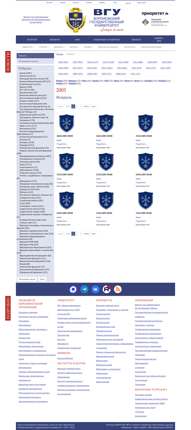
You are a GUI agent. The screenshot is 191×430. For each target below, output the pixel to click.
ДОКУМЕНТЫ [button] (59, 47)
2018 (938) (63, 68)
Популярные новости (28, 60)
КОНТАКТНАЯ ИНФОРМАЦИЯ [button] (152, 47)
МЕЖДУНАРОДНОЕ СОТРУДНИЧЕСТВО (107, 39)
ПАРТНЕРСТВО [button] (130, 47)
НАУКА (77, 39)
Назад (68, 106)
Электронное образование (70, 331)
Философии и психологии (108, 369)
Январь (59, 80)
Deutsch (76, 2)
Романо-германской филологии (111, 352)
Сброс (42, 279)
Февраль (72, 80)
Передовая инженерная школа (71, 318)
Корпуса (61, 339)
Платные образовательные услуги (34, 371)
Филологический (104, 364)
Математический (104, 331)
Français (89, 2)
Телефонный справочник (69, 348)
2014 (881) (122, 68)
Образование (25, 325)
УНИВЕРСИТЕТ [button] (28, 47)
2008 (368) (92, 73)
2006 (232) (121, 73)
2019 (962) (167, 62)
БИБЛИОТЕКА (136, 39)
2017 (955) (78, 68)
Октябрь (162, 80)
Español (102, 2)
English (62, 2)
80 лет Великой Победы (146, 308)
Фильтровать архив (27, 279)
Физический (102, 360)
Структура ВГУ (63, 314)
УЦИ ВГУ (169, 427)
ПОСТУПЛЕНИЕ (32, 39)
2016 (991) (92, 68)
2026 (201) (63, 62)
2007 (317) (106, 73)
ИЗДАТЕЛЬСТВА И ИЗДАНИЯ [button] (108, 47)
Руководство (24, 337)
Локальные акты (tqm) (145, 407)
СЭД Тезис (139, 411)
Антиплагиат (141, 416)
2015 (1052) (107, 68)
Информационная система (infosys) (151, 399)
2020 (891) (152, 62)
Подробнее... (62, 144)
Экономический (103, 377)
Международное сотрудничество (34, 393)
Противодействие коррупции (148, 321)
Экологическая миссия (145, 359)
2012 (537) (151, 68)
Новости (22, 55)
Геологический (103, 314)
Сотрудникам (141, 380)
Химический (102, 373)
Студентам (139, 367)
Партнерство (63, 335)
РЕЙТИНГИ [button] (88, 47)
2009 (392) (78, 73)
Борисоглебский (65, 358)
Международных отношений (109, 339)
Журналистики (103, 318)
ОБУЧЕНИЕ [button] (74, 47)
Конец (94, 106)
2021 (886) (138, 62)
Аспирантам (140, 371)
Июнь (116, 80)
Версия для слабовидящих (35, 16)
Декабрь (73, 83)
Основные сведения (28, 312)
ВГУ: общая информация (69, 305)
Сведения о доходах (144, 325)
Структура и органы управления (33, 316)
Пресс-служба (139, 427)
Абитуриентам (141, 363)
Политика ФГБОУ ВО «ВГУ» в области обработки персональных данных (139, 424)
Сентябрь (148, 80)
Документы (24, 321)
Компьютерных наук (105, 326)
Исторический (102, 322)
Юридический (102, 381)
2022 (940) (123, 62)
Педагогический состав (29, 342)
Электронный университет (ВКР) (150, 403)
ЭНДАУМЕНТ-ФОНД (159, 39)
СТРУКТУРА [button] (44, 47)
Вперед (86, 106)
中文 (115, 2)
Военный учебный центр (69, 368)
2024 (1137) (92, 62)
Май (106, 80)
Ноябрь (59, 83)
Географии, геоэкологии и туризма (112, 309)
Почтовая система (143, 394)
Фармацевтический (105, 356)
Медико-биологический (107, 335)
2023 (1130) (108, 62)
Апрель (95, 80)
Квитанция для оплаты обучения (150, 376)
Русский (49, 2)
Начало (60, 106)
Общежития (62, 343)
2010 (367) (63, 73)
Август (137, 80)
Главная (59, 54)
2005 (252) (135, 73)
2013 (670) (137, 68)
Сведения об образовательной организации (35, 20)
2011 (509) (165, 68)
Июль (127, 80)
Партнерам (140, 384)
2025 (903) (78, 62)
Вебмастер (126, 427)
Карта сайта (141, 2)
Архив (59, 140)
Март (84, 80)
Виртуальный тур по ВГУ (68, 309)
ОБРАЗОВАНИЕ (55, 39)
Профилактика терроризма (147, 329)
